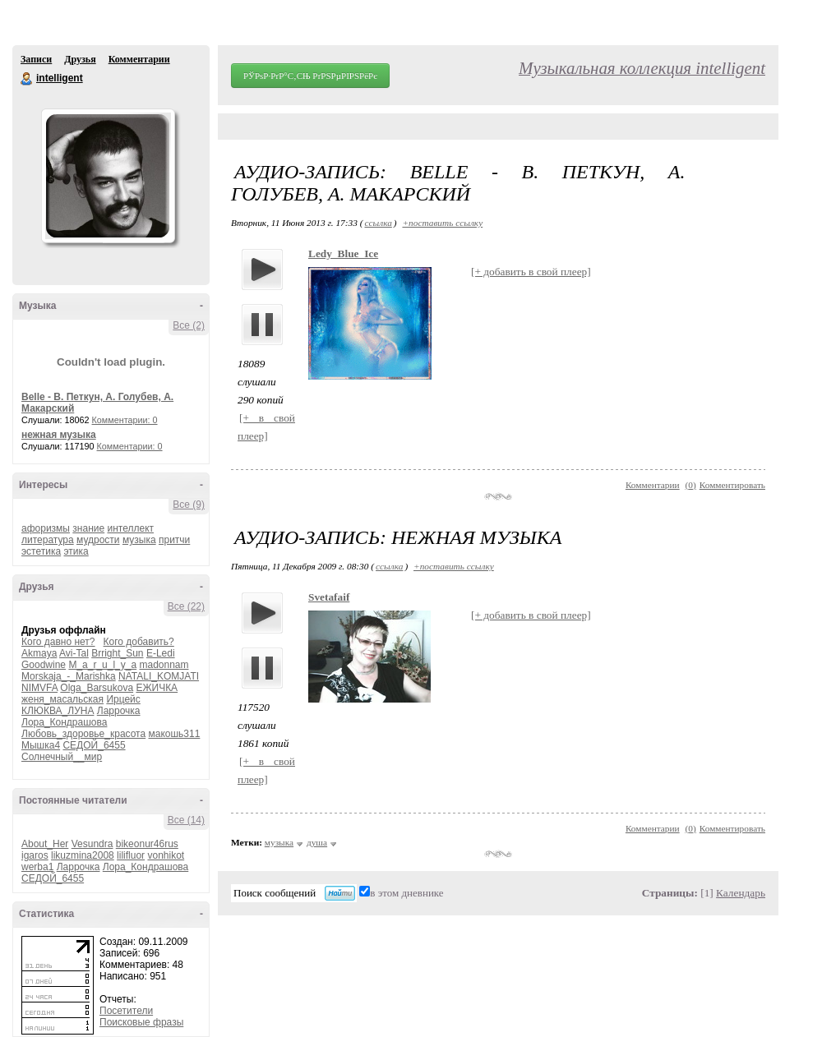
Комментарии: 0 (125, 420)
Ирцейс (123, 699)
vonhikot (165, 855)
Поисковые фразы (141, 1022)
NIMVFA (39, 688)
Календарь (740, 893)
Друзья (79, 59)
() (691, 485)
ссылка (377, 223)
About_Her (44, 844)
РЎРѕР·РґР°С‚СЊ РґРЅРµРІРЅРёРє (310, 76)
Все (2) (189, 325)
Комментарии (139, 59)
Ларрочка (119, 711)
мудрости (98, 540)
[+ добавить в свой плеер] (531, 271)
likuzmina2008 (82, 855)
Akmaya (39, 653)
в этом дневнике (406, 893)
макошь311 (174, 734)
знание (88, 528)
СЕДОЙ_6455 (93, 745)
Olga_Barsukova (96, 688)
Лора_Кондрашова (64, 722)
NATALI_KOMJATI (158, 676)
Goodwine (43, 665)
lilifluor (131, 855)
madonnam (163, 665)
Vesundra (92, 844)
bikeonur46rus (147, 844)
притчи (174, 540)
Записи (36, 59)
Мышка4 (40, 745)
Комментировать (732, 485)
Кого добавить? (139, 642)
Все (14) (186, 820)
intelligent (27, 78)
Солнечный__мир (61, 757)
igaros (34, 855)
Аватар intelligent (107, 175)
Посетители (126, 1010)
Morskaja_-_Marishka (68, 676)
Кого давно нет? (58, 642)
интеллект (130, 528)
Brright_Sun (117, 653)
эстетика (41, 551)
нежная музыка (58, 434)
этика (76, 551)
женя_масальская (62, 699)
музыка (139, 540)
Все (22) (186, 606)
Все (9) (189, 504)
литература (47, 540)
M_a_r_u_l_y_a (102, 665)
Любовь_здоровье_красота (83, 734)
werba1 (37, 867)
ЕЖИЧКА (157, 688)
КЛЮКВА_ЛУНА (57, 711)
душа (317, 842)
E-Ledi (160, 653)
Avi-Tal (74, 653)
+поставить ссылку (442, 223)
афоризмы (45, 528)
